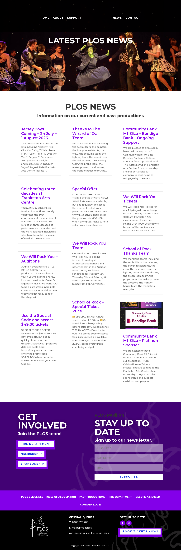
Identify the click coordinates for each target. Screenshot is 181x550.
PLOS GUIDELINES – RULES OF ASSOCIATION (48, 497)
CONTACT (132, 18)
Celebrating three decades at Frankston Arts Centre (38, 196)
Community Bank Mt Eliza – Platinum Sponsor (141, 340)
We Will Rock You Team (89, 245)
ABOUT (58, 18)
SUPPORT (74, 18)
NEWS (117, 18)
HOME (44, 18)
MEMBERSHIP (31, 453)
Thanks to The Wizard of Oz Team (86, 133)
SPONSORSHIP (32, 463)
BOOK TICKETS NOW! (140, 531)
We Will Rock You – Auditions (39, 258)
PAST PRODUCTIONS (92, 497)
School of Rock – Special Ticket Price (88, 306)
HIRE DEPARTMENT (36, 443)
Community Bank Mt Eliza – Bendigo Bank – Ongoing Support (140, 136)
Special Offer (84, 189)
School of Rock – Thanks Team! (139, 251)
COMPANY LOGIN (90, 505)
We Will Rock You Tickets (140, 199)
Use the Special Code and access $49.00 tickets (37, 320)
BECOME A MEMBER (148, 497)
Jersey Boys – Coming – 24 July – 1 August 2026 (39, 133)
